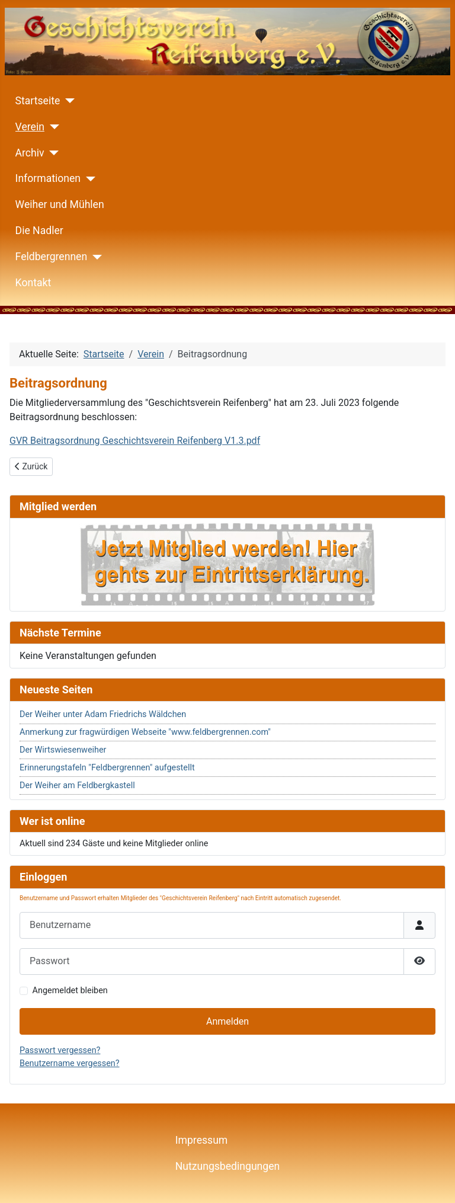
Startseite (37, 101)
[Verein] (51, 126)
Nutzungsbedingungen (227, 1166)
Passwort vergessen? (60, 1050)
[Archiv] (51, 153)
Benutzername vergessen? (70, 1063)
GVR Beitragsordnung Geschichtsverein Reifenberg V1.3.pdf (134, 440)
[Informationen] (88, 179)
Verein (29, 127)
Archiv (29, 153)
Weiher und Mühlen (59, 204)
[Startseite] (67, 100)
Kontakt (33, 283)
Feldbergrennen (51, 257)
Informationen (48, 178)
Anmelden (227, 1021)
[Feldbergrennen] (94, 257)
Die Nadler (39, 230)
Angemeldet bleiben (70, 991)
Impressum (201, 1140)
